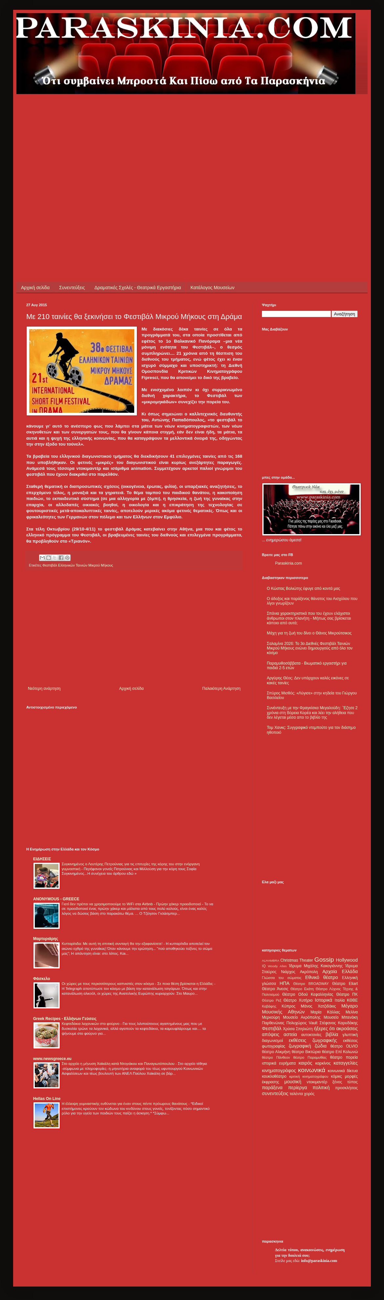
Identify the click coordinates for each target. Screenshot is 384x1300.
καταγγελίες (345, 1063)
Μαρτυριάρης (45, 938)
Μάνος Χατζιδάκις (318, 1006)
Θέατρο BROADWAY (311, 984)
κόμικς (336, 1076)
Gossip (324, 959)
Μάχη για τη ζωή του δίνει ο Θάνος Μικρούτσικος (309, 633)
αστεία (290, 1034)
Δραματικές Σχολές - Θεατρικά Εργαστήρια (138, 287)
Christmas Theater (296, 960)
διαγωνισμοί (272, 1040)
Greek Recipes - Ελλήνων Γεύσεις (64, 1018)
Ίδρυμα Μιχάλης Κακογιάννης (316, 966)
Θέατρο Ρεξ (271, 1000)
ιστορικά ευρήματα (279, 1063)
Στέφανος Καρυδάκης (338, 1023)
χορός (309, 1093)
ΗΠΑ (284, 983)
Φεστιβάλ (271, 1028)
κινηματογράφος (279, 1070)
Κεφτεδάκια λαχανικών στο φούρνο (91, 1024)
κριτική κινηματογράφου (308, 1076)
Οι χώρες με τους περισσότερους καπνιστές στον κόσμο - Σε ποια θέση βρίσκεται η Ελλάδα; (138, 984)
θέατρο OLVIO (344, 1046)
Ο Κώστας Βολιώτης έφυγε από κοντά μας (303, 588)
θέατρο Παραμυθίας (310, 1057)
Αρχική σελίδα (35, 287)
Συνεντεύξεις (72, 287)
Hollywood (347, 960)
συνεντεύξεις (275, 1093)
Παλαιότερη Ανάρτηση (221, 688)
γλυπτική (350, 1034)
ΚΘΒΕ (352, 1000)
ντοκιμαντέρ (317, 1082)
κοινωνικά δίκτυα (343, 1071)
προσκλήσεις (346, 1088)
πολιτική (321, 1087)
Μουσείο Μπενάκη (341, 1017)
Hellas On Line (46, 1098)
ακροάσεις (347, 1028)
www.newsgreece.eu (52, 1058)
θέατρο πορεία (344, 1057)
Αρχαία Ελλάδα (340, 971)
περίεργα (297, 1087)
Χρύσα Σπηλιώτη (298, 1029)
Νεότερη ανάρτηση (44, 688)
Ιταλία (340, 1000)
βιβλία (332, 1034)
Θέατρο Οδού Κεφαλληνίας (307, 994)
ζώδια (321, 1046)
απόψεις (270, 1034)
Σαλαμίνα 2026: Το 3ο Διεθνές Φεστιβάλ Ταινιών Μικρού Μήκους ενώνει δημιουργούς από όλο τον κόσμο (309, 648)
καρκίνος (323, 1063)
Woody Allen (277, 966)
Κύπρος (288, 1006)
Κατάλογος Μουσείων (213, 287)
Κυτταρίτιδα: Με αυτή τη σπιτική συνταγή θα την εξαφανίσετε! (112, 944)
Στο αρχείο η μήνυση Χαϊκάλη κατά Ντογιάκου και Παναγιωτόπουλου (119, 1064)
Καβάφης (269, 1006)
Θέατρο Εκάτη (302, 989)
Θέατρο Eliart (345, 983)
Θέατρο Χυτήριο (298, 1000)
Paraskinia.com (288, 563)
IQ (264, 966)
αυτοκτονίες (311, 1034)
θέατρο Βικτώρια (306, 1052)
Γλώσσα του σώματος (282, 978)
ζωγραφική (300, 1046)
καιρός (305, 1063)
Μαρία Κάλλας (325, 1012)
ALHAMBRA (270, 960)
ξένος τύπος (345, 1082)
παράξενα (272, 1087)
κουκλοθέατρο (274, 1076)
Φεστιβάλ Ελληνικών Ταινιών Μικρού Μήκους (77, 565)
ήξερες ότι (324, 1028)
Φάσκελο (41, 978)
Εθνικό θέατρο (321, 977)
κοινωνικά (311, 1070)
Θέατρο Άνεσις (275, 989)
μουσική (293, 1081)
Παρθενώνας (273, 1023)
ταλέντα (296, 1093)
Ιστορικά (323, 1000)
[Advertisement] (61, 155)
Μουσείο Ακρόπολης (301, 1017)
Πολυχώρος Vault (302, 1023)
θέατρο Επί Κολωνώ (340, 1052)
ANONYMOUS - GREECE (56, 899)
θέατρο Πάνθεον (276, 1057)
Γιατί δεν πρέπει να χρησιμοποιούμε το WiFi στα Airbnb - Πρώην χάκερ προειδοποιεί (132, 904)
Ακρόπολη (309, 972)
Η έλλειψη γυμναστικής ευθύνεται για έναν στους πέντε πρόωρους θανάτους (125, 1104)
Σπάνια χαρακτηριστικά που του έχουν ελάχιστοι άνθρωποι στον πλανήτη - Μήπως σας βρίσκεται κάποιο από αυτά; (309, 618)
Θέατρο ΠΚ (347, 994)
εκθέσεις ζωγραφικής (313, 1040)
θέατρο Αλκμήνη (276, 1052)
